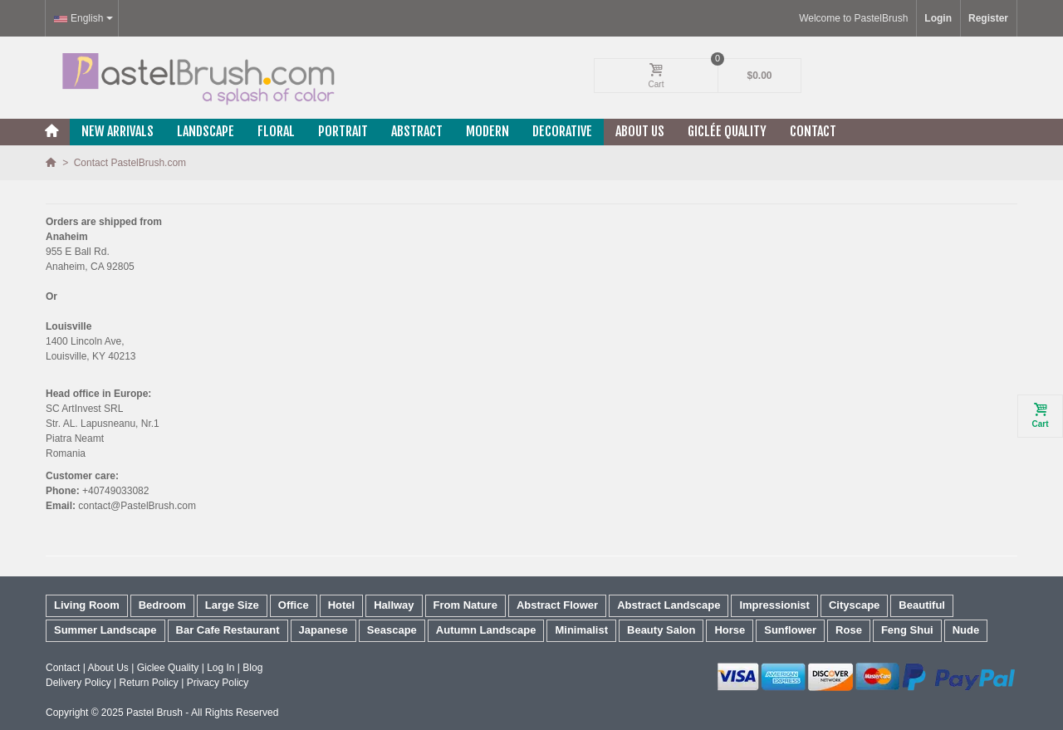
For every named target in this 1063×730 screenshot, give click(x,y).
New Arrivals (117, 131)
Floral (276, 131)
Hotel (341, 605)
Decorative (562, 131)
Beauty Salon (661, 630)
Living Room (87, 605)
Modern (487, 131)
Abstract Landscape (668, 605)
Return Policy (148, 682)
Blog (252, 668)
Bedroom (162, 605)
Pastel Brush (154, 712)
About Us (639, 131)
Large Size (232, 605)
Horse (729, 630)
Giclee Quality (168, 668)
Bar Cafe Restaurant (228, 630)
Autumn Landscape (486, 630)
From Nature (465, 605)
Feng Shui (907, 630)
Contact (813, 131)
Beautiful (922, 605)
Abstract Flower (557, 605)
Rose (848, 630)
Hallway (394, 605)
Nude (966, 630)
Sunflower (790, 630)
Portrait (343, 131)
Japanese (323, 630)
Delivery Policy (78, 682)
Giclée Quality (727, 131)
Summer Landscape (105, 630)
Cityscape (854, 605)
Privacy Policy (218, 682)
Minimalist (581, 630)
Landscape (205, 131)
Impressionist (774, 605)
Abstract (417, 131)
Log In (220, 668)
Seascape (392, 630)
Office (293, 605)
